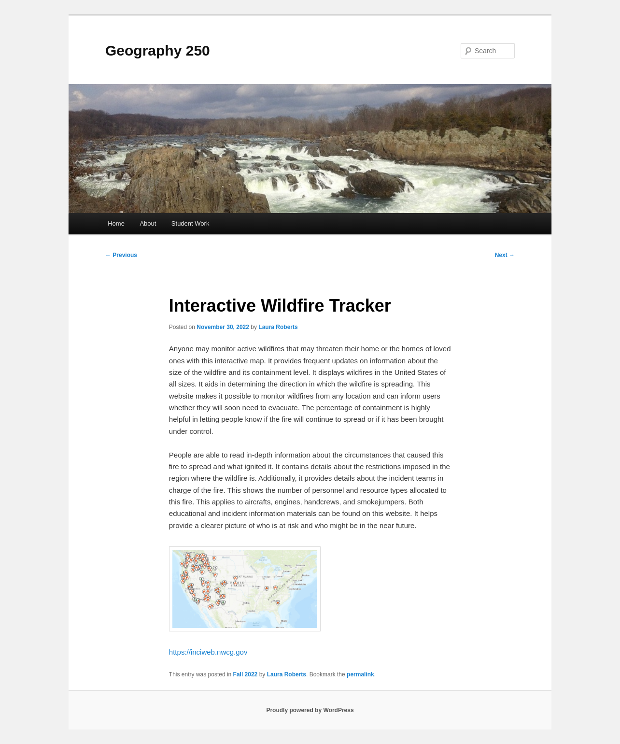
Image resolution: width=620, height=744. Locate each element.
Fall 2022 (245, 674)
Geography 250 (157, 50)
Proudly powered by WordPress (309, 710)
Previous (121, 255)
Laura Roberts (277, 327)
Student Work (190, 223)
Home (116, 223)
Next (505, 255)
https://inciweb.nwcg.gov (208, 652)
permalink (360, 674)
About (148, 223)
